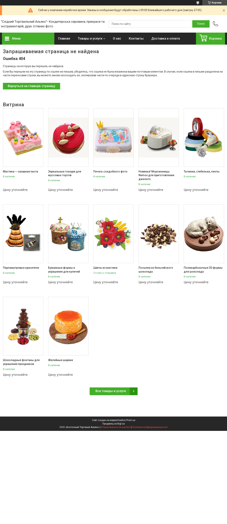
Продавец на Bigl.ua (113, 423)
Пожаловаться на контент (116, 427)
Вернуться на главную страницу (31, 86)
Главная (64, 38)
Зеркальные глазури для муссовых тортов (64, 173)
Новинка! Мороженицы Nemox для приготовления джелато (156, 175)
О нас (117, 38)
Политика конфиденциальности (149, 427)
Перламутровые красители (21, 267)
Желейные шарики (60, 360)
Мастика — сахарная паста (20, 171)
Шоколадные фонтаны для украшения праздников (21, 362)
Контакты (136, 38)
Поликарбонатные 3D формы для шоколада (203, 269)
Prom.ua (130, 420)
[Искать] (201, 24)
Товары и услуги (90, 38)
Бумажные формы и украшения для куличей (64, 269)
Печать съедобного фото (110, 171)
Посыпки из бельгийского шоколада (156, 269)
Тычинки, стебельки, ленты (201, 171)
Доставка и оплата (165, 38)
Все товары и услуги (110, 391)
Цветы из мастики (105, 267)
